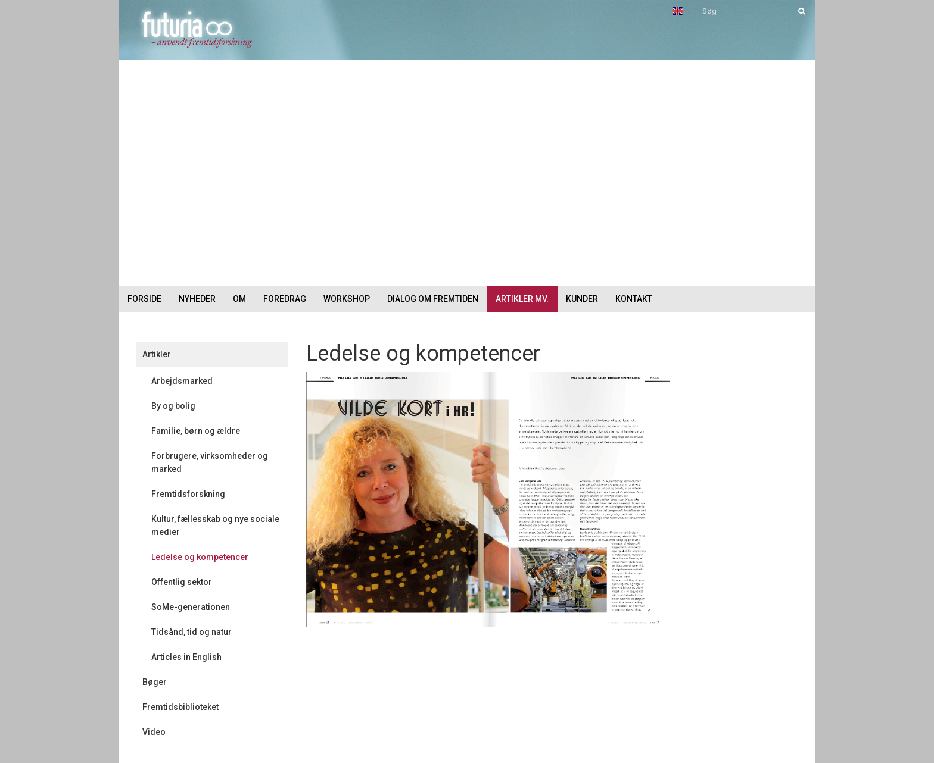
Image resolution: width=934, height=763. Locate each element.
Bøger (154, 682)
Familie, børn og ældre (195, 431)
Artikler (156, 354)
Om (239, 299)
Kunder (582, 299)
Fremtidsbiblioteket (180, 707)
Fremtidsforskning (188, 494)
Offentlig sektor (181, 582)
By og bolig (173, 406)
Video (154, 732)
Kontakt (633, 299)
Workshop (346, 299)
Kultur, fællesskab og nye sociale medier (215, 525)
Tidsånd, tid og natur (191, 632)
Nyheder (197, 299)
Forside (144, 299)
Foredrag (284, 299)
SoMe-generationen (190, 607)
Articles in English (186, 657)
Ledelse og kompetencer (199, 557)
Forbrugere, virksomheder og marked (209, 462)
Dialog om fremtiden (432, 299)
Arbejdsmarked (182, 381)
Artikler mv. (522, 299)
